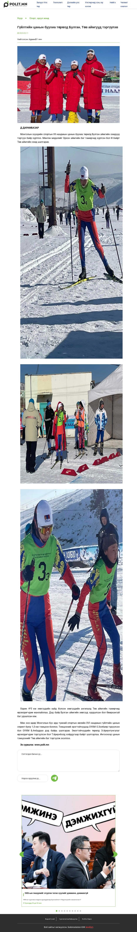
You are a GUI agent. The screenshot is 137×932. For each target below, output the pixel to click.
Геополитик (59, 2)
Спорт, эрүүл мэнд (39, 18)
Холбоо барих (87, 919)
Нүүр (19, 18)
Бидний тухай (50, 919)
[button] (115, 854)
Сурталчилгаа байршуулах (68, 919)
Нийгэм (113, 2)
